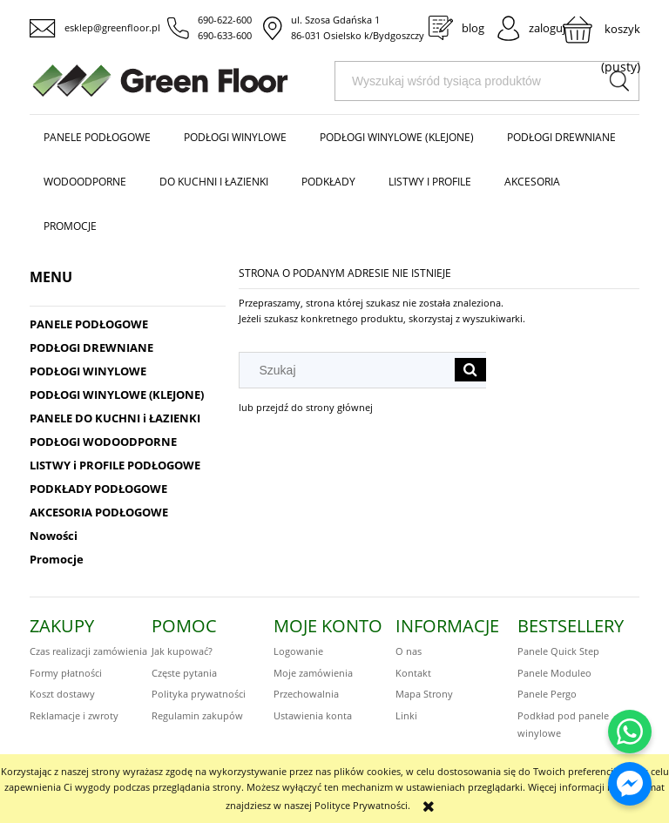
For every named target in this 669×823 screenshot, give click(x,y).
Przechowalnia (306, 693)
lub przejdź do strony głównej (306, 407)
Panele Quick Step (558, 651)
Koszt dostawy (62, 693)
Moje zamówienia (313, 672)
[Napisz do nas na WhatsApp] (630, 731)
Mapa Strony (424, 693)
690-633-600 (225, 35)
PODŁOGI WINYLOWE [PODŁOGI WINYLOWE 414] (88, 371)
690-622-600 (225, 19)
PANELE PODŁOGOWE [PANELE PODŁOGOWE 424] (89, 324)
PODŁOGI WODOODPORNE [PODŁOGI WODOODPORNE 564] (103, 441)
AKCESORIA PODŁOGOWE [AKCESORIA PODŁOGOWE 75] (99, 512)
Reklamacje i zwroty (74, 715)
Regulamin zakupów (197, 715)
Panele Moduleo (554, 672)
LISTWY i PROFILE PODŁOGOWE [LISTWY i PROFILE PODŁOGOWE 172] (115, 465)
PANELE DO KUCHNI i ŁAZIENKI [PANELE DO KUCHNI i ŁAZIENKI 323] (115, 418)
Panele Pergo (547, 693)
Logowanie (298, 651)
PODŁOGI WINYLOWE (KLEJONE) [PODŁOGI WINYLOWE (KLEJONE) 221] (117, 394)
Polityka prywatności (199, 693)
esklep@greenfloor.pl (112, 27)
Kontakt (413, 672)
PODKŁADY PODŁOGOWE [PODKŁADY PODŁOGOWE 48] (98, 488)
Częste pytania (184, 672)
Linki (406, 715)
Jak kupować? (182, 651)
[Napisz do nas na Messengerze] (630, 784)
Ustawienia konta (313, 715)
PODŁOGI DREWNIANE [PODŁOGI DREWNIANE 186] (91, 347)
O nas (408, 651)
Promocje (57, 559)
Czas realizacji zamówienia (88, 651)
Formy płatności (66, 672)
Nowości (54, 535)
